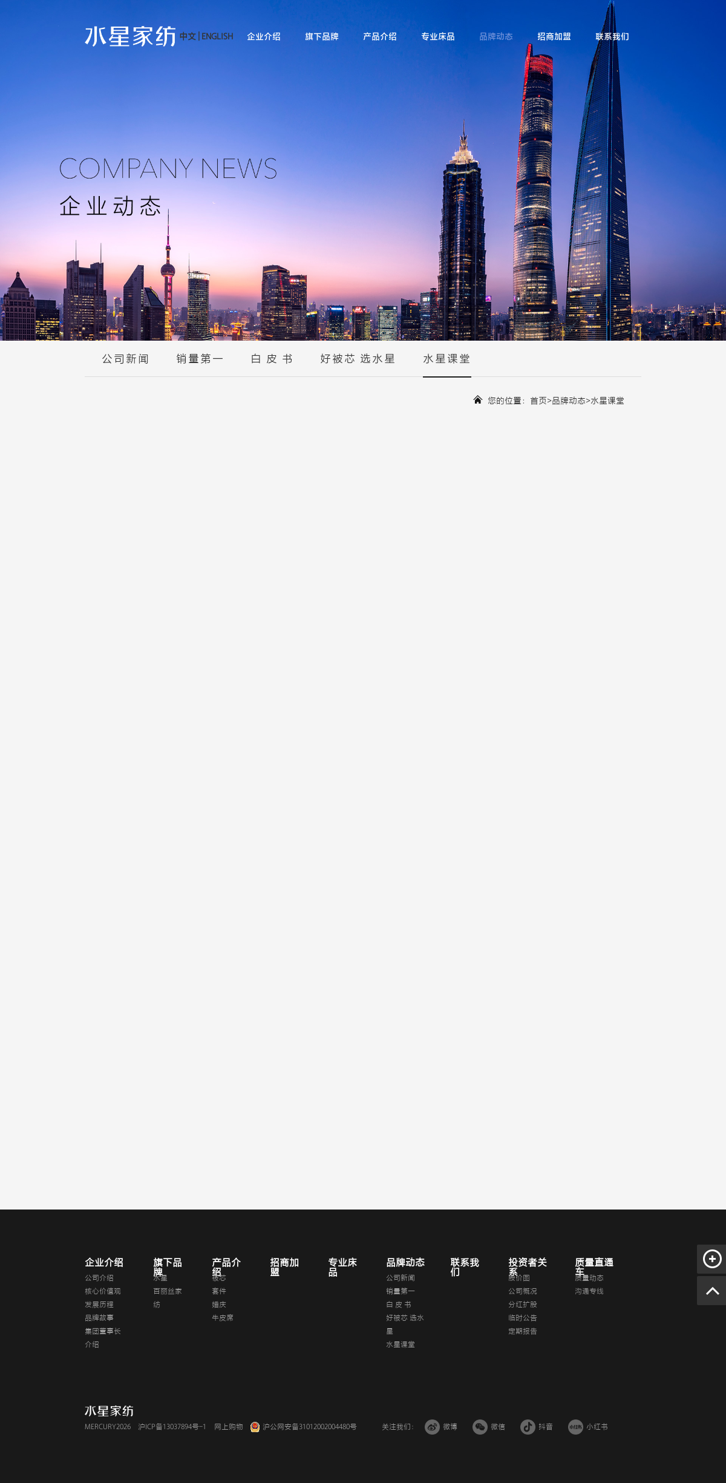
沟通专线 (589, 1291)
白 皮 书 (272, 365)
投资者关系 (527, 1267)
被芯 (219, 1278)
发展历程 (99, 1304)
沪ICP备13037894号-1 (172, 1426)
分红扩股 (522, 1304)
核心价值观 (103, 1291)
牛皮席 (223, 1318)
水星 (160, 1278)
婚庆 (219, 1304)
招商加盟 (554, 36)
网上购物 (228, 1426)
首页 (538, 400)
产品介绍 (380, 36)
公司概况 (522, 1291)
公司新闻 (126, 365)
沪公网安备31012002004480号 (310, 1426)
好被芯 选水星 (358, 365)
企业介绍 (264, 36)
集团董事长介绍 (103, 1338)
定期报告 (522, 1331)
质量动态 (589, 1278)
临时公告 (522, 1318)
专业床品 (438, 36)
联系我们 (612, 36)
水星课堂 (447, 365)
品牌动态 (496, 36)
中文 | (189, 36)
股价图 (519, 1278)
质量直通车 (594, 1267)
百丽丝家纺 (167, 1298)
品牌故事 (99, 1318)
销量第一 (200, 365)
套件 (219, 1291)
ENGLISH (216, 36)
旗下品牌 (322, 36)
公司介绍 (99, 1278)
